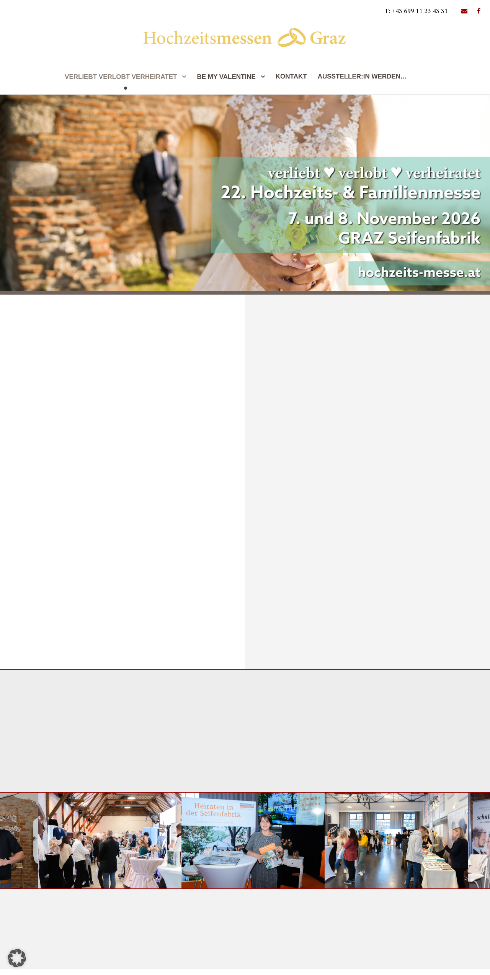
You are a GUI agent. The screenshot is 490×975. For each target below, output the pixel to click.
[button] (17, 958)
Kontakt (291, 76)
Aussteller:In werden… (362, 76)
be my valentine (226, 76)
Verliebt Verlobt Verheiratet (121, 76)
